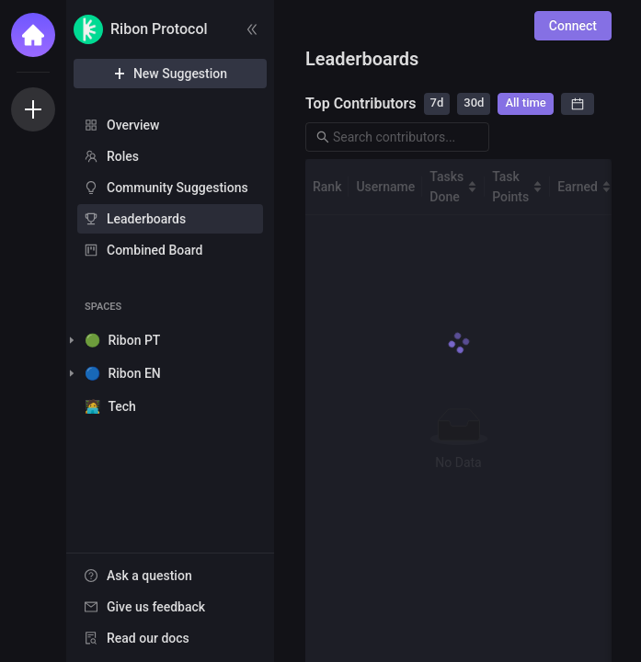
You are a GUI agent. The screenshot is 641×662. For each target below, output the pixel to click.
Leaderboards (146, 218)
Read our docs (148, 638)
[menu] (170, 188)
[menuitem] (170, 125)
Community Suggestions (177, 187)
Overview (133, 125)
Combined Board (154, 250)
